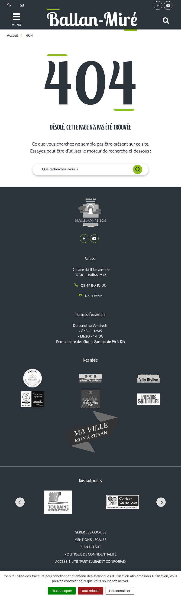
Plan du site (90, 547)
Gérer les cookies (91, 532)
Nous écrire (90, 296)
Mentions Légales (90, 540)
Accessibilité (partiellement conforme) (90, 561)
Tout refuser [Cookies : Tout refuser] (90, 591)
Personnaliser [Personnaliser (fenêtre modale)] (119, 591)
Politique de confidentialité (90, 554)
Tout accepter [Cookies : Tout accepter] (61, 591)
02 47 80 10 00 (90, 285)
